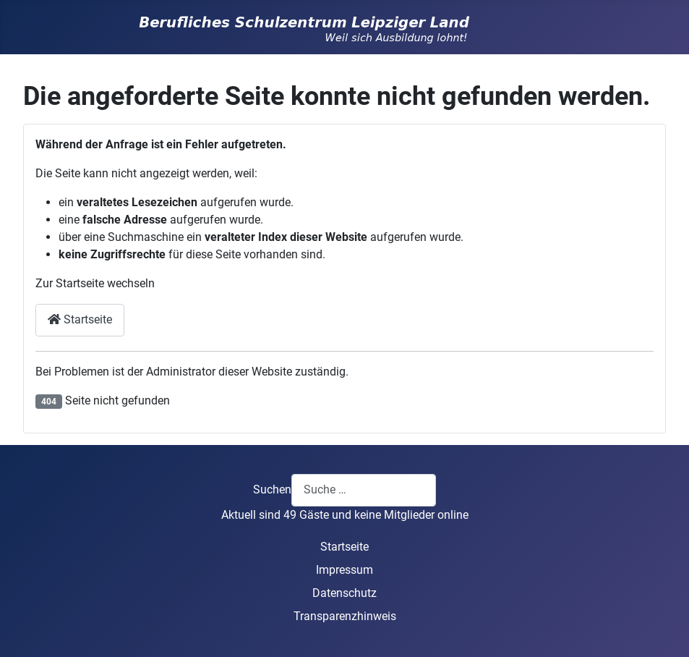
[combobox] (363, 490)
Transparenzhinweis (345, 616)
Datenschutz (344, 593)
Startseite (80, 319)
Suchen (272, 489)
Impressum (344, 570)
